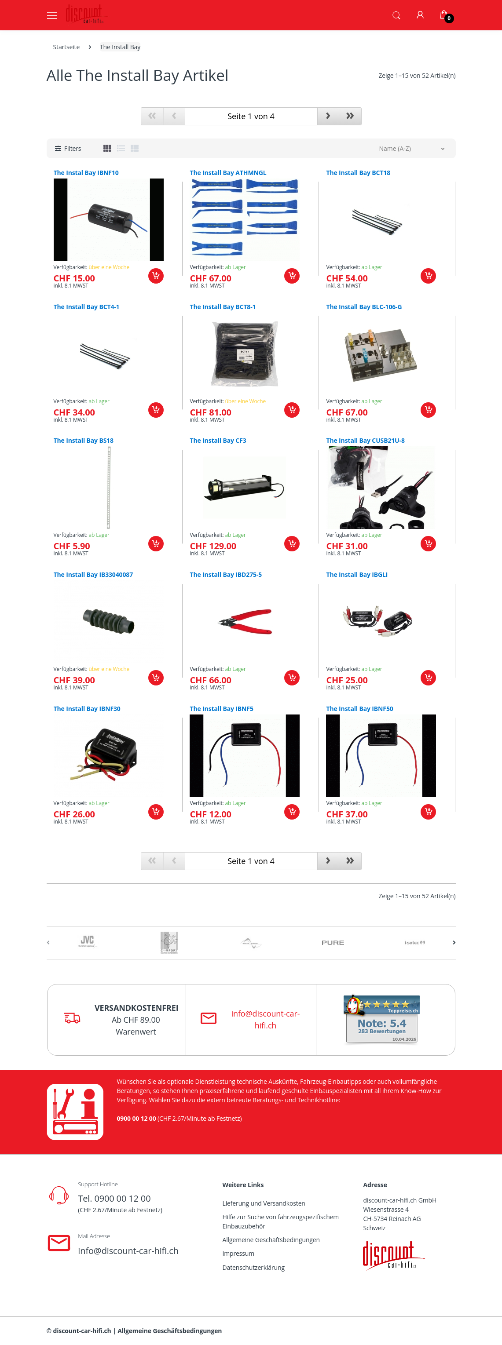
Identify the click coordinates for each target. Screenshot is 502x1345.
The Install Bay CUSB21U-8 (365, 441)
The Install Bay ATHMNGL (228, 173)
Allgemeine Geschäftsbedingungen (271, 1240)
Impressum (239, 1253)
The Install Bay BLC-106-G (364, 307)
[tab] (107, 148)
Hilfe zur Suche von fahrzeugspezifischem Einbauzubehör (281, 1221)
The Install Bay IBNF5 (221, 709)
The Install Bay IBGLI (357, 575)
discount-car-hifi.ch (82, 1331)
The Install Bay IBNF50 (359, 709)
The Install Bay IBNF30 (87, 709)
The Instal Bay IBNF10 (86, 173)
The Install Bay (120, 47)
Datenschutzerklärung (254, 1267)
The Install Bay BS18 (84, 441)
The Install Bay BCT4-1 (87, 307)
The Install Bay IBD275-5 (226, 575)
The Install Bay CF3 (218, 441)
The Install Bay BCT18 (358, 173)
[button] (396, 14)
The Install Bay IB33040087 (93, 575)
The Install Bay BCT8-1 (223, 307)
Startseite (66, 47)
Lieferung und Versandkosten (264, 1203)
